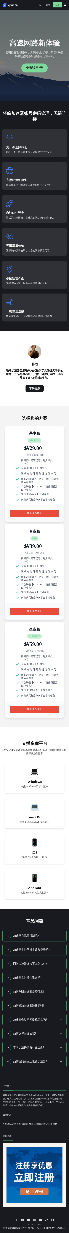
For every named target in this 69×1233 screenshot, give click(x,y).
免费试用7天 (34, 68)
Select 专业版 (34, 611)
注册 (57, 5)
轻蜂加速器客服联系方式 (15, 1228)
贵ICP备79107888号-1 (56, 1228)
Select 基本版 (34, 513)
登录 (48, 5)
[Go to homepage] (11, 5)
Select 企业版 (34, 709)
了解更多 (34, 388)
